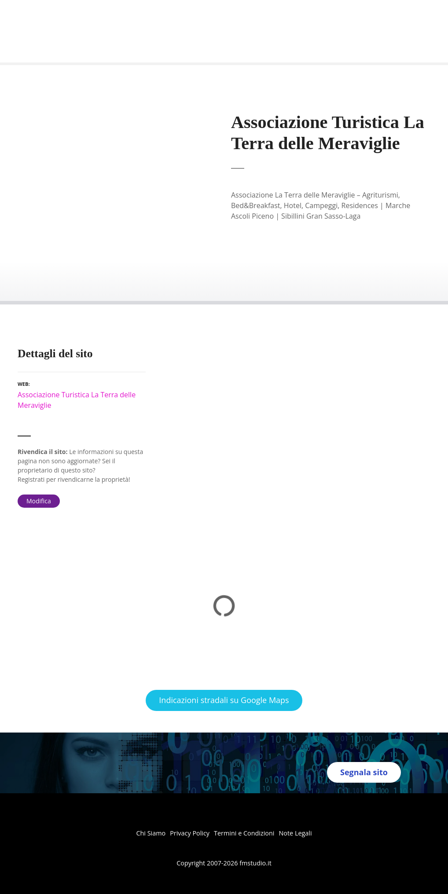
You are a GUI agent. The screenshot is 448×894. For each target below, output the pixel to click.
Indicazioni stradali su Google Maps (224, 700)
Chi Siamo (150, 833)
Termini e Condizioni (244, 833)
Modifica (38, 501)
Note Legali (295, 833)
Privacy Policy (189, 833)
